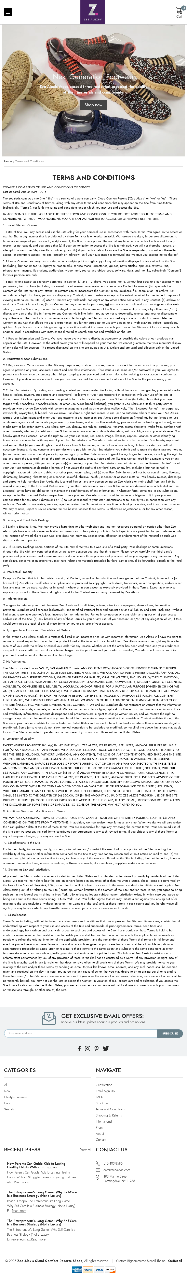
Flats (7, 1103)
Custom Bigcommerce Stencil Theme (140, 1261)
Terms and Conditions (110, 1109)
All (5, 1085)
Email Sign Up (105, 1091)
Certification (104, 1085)
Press (99, 1127)
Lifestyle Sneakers (15, 1097)
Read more (21, 1182)
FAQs (99, 1097)
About (100, 1133)
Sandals (9, 1109)
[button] (93, 105)
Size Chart (102, 1103)
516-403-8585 (113, 1163)
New (7, 1091)
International (104, 1121)
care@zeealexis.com (117, 1170)
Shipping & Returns (109, 1115)
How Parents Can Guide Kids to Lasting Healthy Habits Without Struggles (36, 1165)
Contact (101, 1139)
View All (85, 1149)
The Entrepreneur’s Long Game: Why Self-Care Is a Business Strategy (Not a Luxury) (42, 1194)
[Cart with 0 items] (179, 13)
